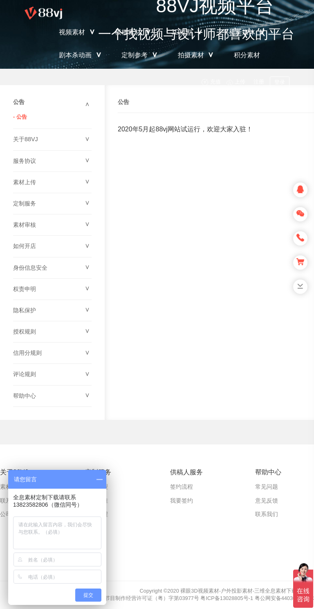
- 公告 (20, 117)
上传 (240, 82)
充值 (215, 82)
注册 (258, 82)
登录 (279, 82)
